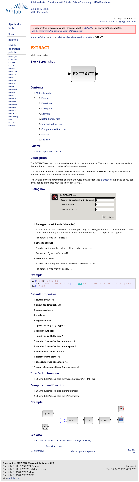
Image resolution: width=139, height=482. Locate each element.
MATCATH (12, 71)
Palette (44, 98)
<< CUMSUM (37, 451)
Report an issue (54, 446)
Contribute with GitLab (59, 2)
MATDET (12, 77)
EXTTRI (11, 65)
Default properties (50, 118)
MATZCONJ (13, 116)
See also (45, 139)
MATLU (11, 95)
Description (47, 103)
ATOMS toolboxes (102, 2)
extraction (106, 179)
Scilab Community (82, 2)
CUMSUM (12, 59)
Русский (131, 21)
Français (113, 21)
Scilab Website (38, 2)
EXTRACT (12, 62)
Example (45, 113)
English (103, 21)
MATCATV (12, 74)
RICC (10, 119)
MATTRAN (12, 113)
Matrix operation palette (14, 48)
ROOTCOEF (13, 122)
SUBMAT (12, 125)
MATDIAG (12, 80)
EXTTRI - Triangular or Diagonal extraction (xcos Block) (63, 440)
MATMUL (12, 98)
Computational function (53, 129)
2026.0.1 (88, 27)
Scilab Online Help (40, 8)
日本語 (122, 21)
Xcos (11, 34)
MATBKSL (12, 68)
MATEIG (11, 86)
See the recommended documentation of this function (57, 30)
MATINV (11, 92)
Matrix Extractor (44, 92)
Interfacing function (51, 124)
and (80, 284)
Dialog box (46, 108)
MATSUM (12, 110)
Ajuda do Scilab (14, 26)
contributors (13, 478)
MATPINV (12, 101)
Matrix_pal (13, 56)
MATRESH (12, 104)
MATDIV (11, 83)
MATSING (12, 107)
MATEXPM (12, 89)
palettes (13, 39)
